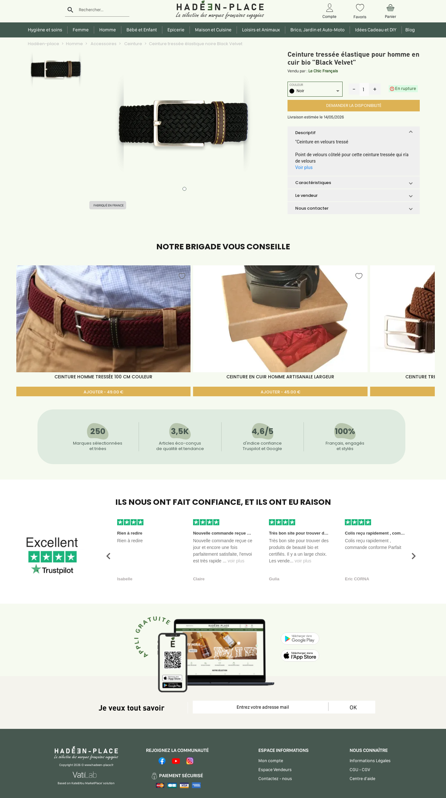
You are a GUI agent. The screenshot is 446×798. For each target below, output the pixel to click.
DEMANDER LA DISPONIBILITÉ (353, 105)
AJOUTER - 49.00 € (103, 392)
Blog (409, 30)
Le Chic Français (323, 71)
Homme (74, 44)
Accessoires (103, 44)
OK (353, 707)
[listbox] (315, 92)
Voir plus (303, 167)
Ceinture (132, 44)
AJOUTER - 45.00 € (280, 392)
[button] (354, 132)
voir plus (236, 560)
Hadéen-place (43, 44)
